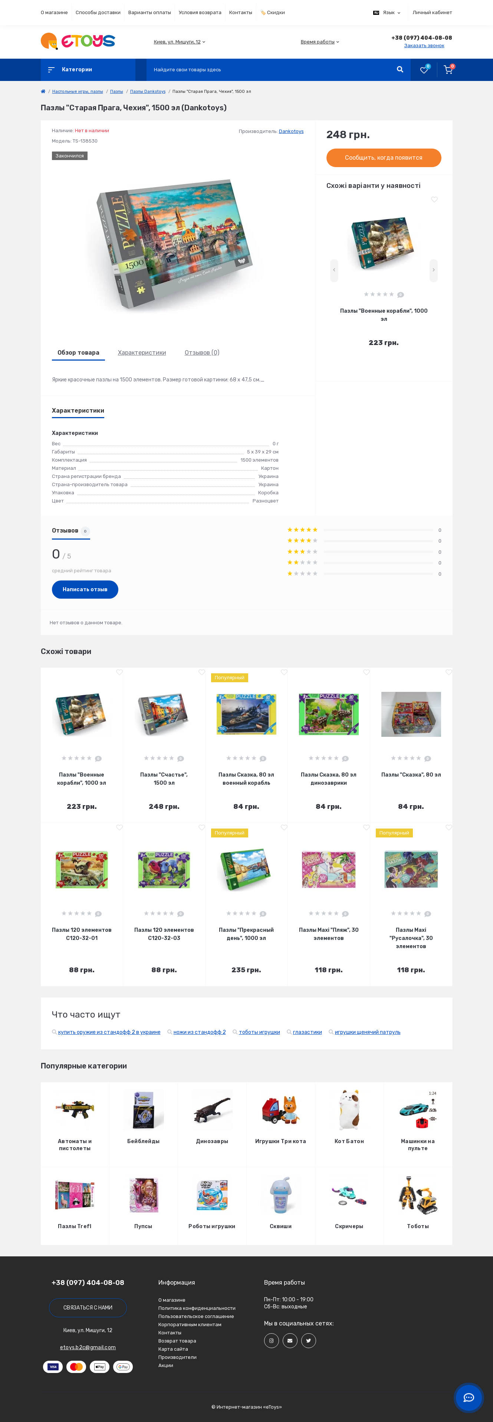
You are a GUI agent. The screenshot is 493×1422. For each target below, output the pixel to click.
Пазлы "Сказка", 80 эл (411, 775)
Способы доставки (98, 12)
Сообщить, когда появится (384, 157)
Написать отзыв (85, 589)
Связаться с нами (87, 1308)
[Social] (271, 1340)
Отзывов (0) (202, 352)
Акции (165, 1365)
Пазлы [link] (116, 91)
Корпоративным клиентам (189, 1324)
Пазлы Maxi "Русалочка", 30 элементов (411, 938)
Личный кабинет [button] (432, 12)
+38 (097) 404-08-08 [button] (88, 1283)
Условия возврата (200, 12)
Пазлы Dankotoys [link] (147, 91)
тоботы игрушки (259, 1032)
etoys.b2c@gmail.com (88, 1347)
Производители (177, 1357)
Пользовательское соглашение (196, 1316)
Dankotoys (291, 131)
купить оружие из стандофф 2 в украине (109, 1032)
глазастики (307, 1032)
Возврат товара (177, 1341)
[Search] (400, 70)
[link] (43, 91)
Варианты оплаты (149, 12)
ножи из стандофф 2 (200, 1032)
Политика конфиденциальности (197, 1308)
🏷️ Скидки (272, 12)
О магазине (54, 12)
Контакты (240, 12)
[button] (177, 42)
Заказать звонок (424, 45)
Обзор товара (78, 352)
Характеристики (142, 352)
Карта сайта (173, 1349)
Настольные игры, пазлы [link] (77, 91)
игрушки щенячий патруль (368, 1032)
